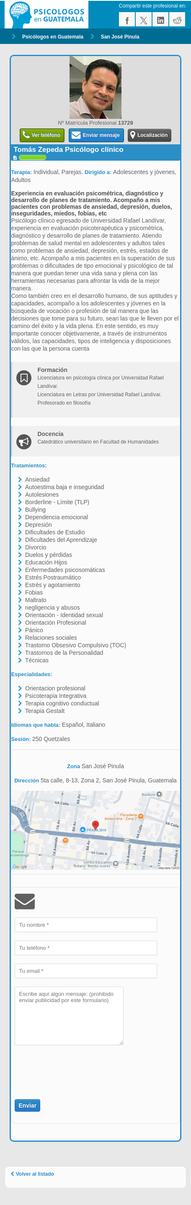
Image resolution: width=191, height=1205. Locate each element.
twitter (144, 19)
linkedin (160, 19)
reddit (177, 19)
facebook (127, 19)
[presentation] (64, 1067)
